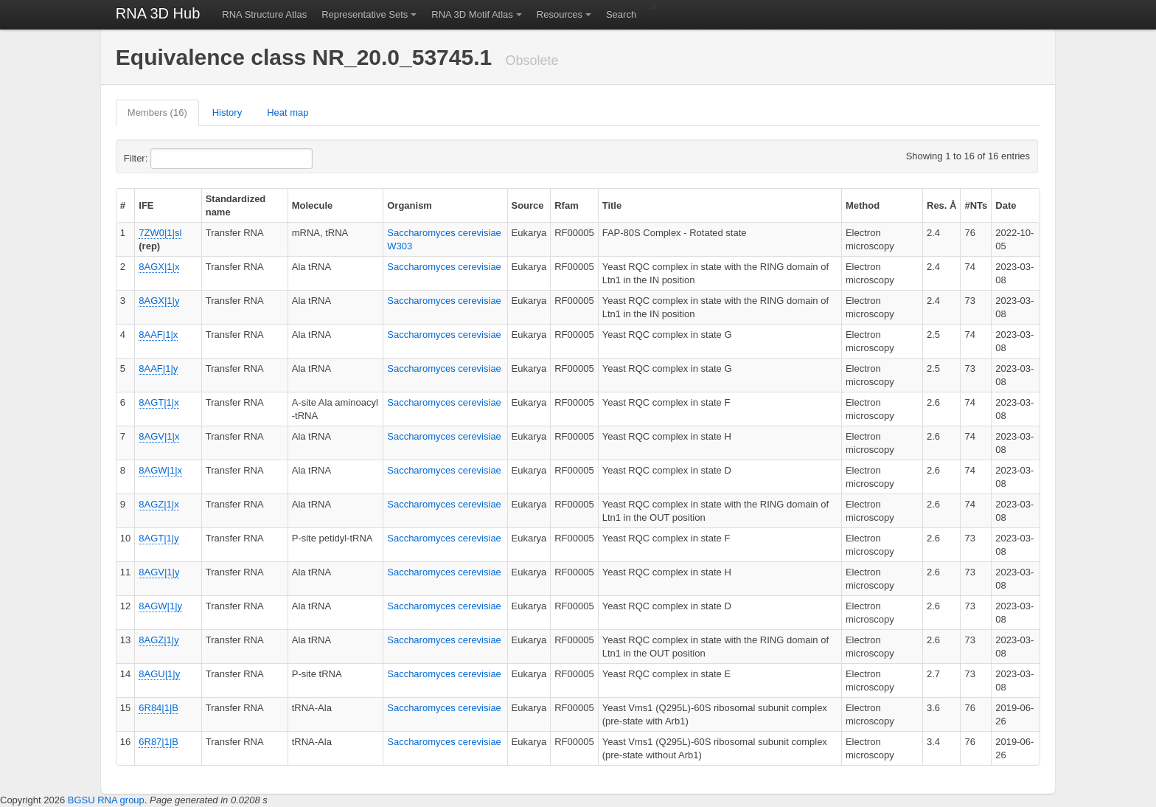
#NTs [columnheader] (975, 205)
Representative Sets (364, 14)
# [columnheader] (122, 205)
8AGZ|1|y (158, 639)
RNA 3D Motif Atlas (472, 14)
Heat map (287, 112)
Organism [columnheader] (409, 205)
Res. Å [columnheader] (941, 205)
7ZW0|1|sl (160, 232)
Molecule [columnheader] (312, 205)
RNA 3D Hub (158, 13)
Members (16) (157, 112)
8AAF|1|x (158, 334)
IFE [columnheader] (146, 205)
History (227, 112)
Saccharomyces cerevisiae (444, 266)
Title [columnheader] (612, 205)
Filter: (172, 158)
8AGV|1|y (159, 572)
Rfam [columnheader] (566, 205)
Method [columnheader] (863, 205)
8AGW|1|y (160, 606)
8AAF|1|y (158, 368)
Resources (559, 14)
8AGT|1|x (158, 402)
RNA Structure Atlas (264, 14)
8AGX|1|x (159, 266)
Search (621, 14)
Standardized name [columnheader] (236, 205)
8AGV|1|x (159, 436)
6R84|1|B (158, 707)
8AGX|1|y (159, 300)
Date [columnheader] (1005, 205)
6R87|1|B (158, 741)
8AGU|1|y (159, 673)
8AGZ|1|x (158, 504)
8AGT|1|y (158, 538)
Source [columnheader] (528, 205)
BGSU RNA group (106, 800)
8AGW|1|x (160, 470)
